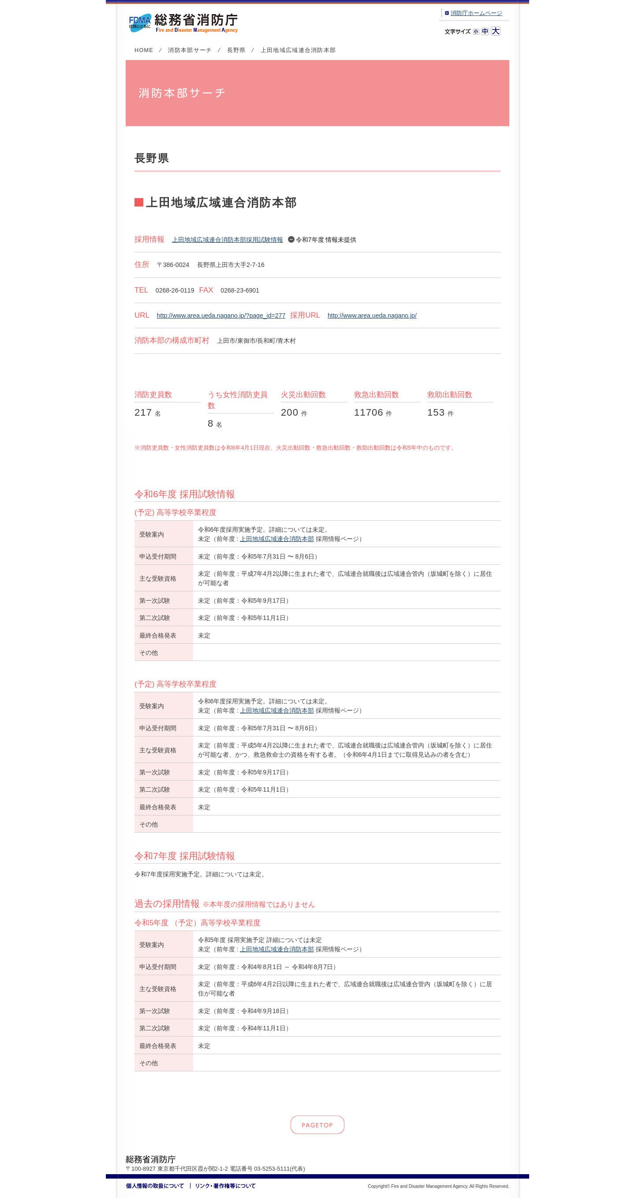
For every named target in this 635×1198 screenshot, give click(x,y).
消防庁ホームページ (476, 13)
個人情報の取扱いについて (158, 1186)
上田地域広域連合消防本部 (277, 538)
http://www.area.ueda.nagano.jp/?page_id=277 (221, 315)
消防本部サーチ (190, 50)
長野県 (236, 50)
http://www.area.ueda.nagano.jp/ (372, 315)
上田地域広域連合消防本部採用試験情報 (227, 239)
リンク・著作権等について (223, 1186)
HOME (143, 50)
